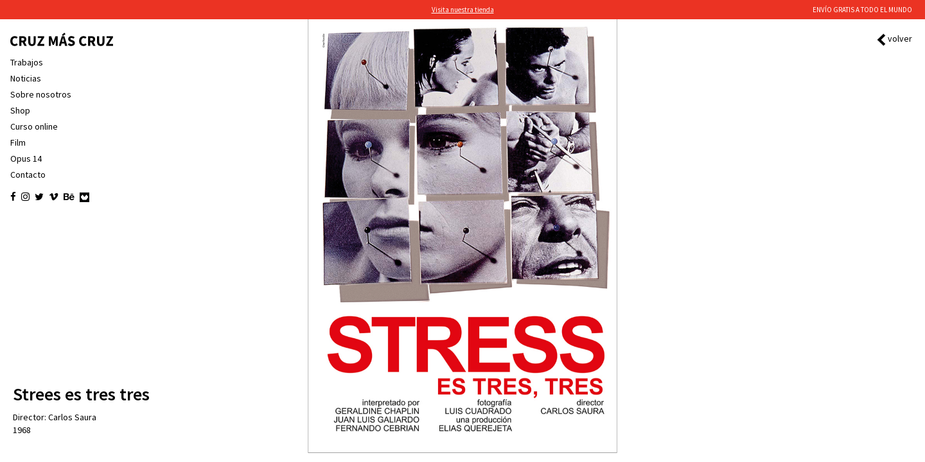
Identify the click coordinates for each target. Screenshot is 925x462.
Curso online (34, 126)
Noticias (25, 78)
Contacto (28, 174)
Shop (20, 110)
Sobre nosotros (40, 94)
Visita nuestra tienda (463, 9)
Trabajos (26, 62)
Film (18, 142)
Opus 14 (26, 158)
